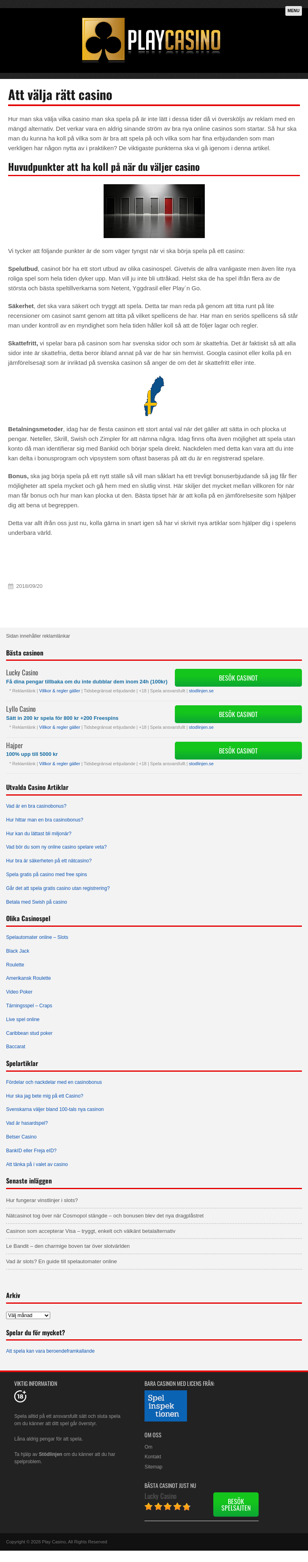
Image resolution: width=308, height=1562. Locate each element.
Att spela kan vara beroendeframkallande (50, 1351)
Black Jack (17, 951)
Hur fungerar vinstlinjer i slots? (42, 1200)
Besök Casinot (238, 678)
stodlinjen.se (201, 690)
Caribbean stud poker (29, 1033)
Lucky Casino (22, 672)
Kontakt (152, 1457)
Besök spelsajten (236, 1504)
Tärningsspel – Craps (29, 1006)
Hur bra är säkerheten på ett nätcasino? (48, 861)
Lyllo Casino (21, 709)
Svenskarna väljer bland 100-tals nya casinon (55, 1109)
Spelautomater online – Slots (37, 937)
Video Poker (19, 992)
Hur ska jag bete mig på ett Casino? (44, 1096)
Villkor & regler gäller (59, 690)
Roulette (15, 965)
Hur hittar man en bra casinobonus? (44, 820)
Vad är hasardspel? (27, 1123)
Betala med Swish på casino (36, 902)
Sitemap (153, 1467)
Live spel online (23, 1019)
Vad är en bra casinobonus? (36, 806)
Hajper (14, 745)
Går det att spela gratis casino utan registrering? (58, 888)
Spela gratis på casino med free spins (46, 874)
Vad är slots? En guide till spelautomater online (61, 1261)
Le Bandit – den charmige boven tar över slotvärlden (68, 1246)
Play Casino (54, 1541)
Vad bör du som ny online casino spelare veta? (56, 847)
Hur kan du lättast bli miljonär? (38, 833)
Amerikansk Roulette (28, 978)
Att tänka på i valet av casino (37, 1164)
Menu (294, 11)
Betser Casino (21, 1137)
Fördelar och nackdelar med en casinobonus (54, 1082)
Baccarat (15, 1046)
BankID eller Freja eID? (31, 1150)
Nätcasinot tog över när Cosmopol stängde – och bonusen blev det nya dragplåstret (105, 1216)
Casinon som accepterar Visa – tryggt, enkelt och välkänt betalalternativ (90, 1231)
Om (148, 1447)
